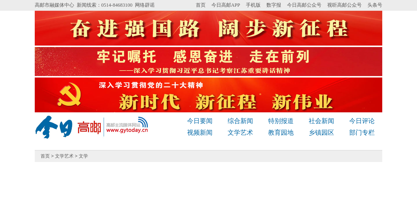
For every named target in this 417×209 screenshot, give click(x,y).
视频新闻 (200, 132)
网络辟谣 (145, 5)
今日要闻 (200, 121)
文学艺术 (240, 132)
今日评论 (362, 121)
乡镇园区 (321, 132)
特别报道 (281, 121)
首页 (201, 5)
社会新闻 (321, 121)
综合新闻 (240, 121)
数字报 (273, 5)
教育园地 (281, 132)
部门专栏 (362, 132)
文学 (83, 156)
